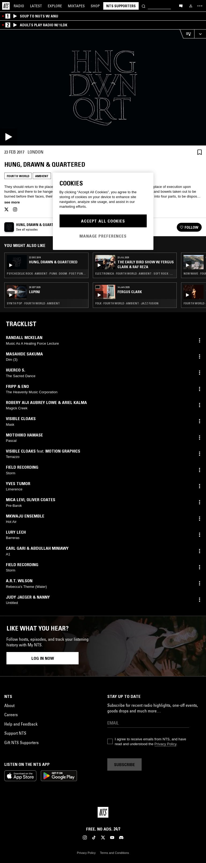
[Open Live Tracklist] (187, 34)
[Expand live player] (200, 34)
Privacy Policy (165, 744)
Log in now (42, 658)
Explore (55, 5)
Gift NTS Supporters (21, 742)
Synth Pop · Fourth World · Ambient (33, 303)
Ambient (42, 176)
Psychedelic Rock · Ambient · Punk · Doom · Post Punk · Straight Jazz (46, 273)
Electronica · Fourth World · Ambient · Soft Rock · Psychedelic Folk (135, 273)
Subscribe (124, 764)
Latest (36, 5)
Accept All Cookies (103, 221)
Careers (11, 714)
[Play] (103, 87)
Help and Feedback (21, 724)
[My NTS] (190, 5)
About (9, 705)
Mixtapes (76, 5)
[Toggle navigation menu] (200, 6)
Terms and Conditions (114, 852)
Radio (19, 5)
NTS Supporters (121, 5)
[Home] (6, 6)
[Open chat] (180, 5)
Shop (95, 5)
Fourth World (18, 176)
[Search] (143, 5)
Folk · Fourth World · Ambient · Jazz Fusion (127, 303)
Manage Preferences (103, 236)
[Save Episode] (199, 152)
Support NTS (15, 733)
